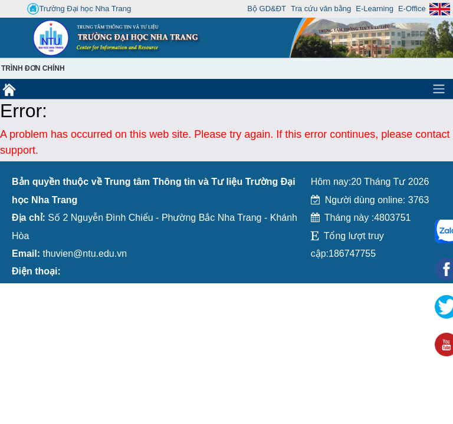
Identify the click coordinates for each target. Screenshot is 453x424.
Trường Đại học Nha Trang (79, 9)
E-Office (412, 8)
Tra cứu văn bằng (321, 8)
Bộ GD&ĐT (266, 8)
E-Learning (374, 8)
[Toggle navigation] (439, 89)
